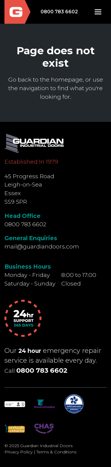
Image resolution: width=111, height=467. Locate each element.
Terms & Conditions (56, 452)
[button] (98, 12)
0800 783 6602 (59, 12)
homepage (67, 79)
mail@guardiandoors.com (41, 246)
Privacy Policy (18, 452)
